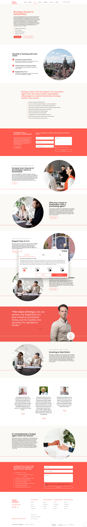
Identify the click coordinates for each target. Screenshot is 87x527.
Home (25, 2)
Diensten (30, 2)
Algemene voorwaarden (29, 524)
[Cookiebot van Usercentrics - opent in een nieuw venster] (62, 251)
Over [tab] (60, 254)
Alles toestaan (59, 274)
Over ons (51, 2)
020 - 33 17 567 (66, 2)
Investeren (45, 2)
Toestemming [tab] (27, 254)
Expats (35, 2)
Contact (56, 2)
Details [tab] (43, 254)
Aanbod (40, 2)
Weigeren (43, 274)
